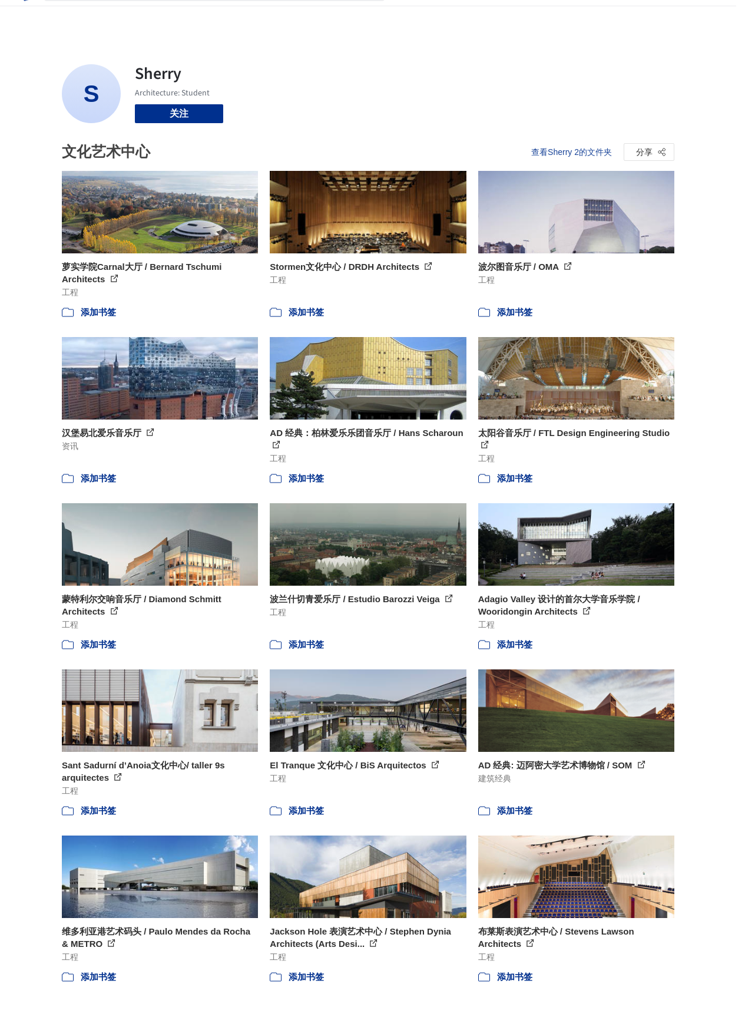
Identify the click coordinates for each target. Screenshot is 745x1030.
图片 (434, 16)
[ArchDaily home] (25, 16)
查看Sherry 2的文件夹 (571, 152)
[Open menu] (707, 16)
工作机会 (500, 16)
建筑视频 (547, 16)
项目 (405, 16)
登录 (616, 16)
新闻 (462, 16)
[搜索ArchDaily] (224, 16)
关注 (179, 113)
